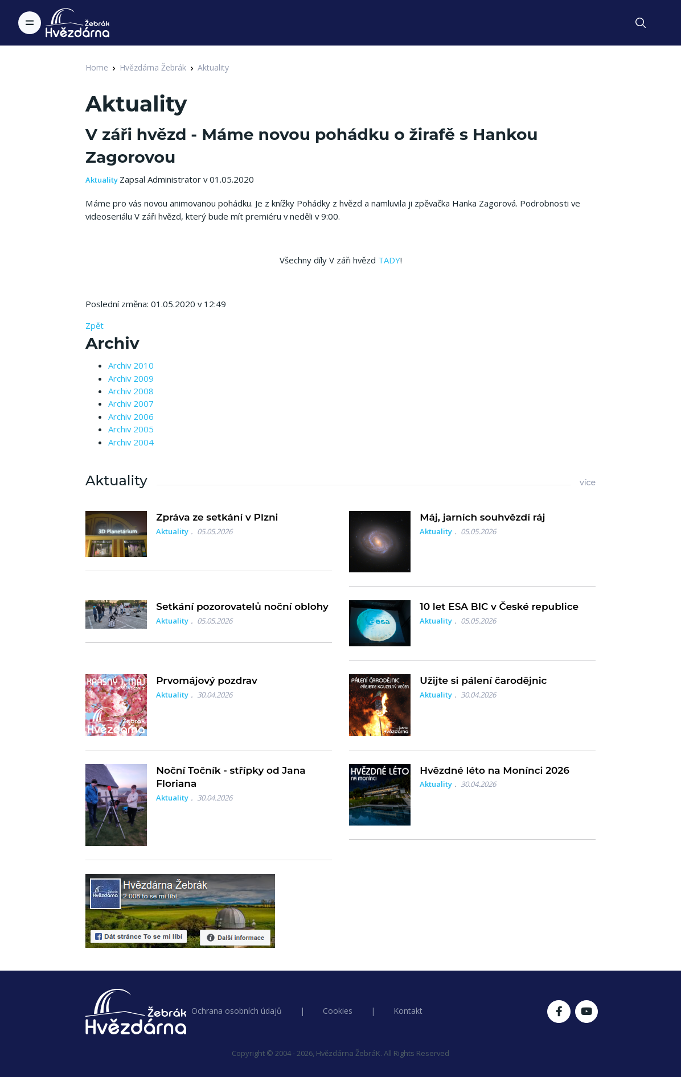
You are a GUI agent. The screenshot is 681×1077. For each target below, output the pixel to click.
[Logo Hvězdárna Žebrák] (77, 23)
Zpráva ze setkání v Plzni (217, 517)
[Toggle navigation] (29, 22)
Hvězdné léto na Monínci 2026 (494, 770)
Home (96, 67)
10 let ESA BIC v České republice (499, 606)
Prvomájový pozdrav (206, 680)
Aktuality (213, 67)
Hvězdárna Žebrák (153, 67)
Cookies (337, 1010)
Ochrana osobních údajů (236, 1010)
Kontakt (407, 1010)
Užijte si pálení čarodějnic (483, 680)
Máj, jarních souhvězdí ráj (482, 517)
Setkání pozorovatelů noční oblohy (242, 606)
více (588, 482)
